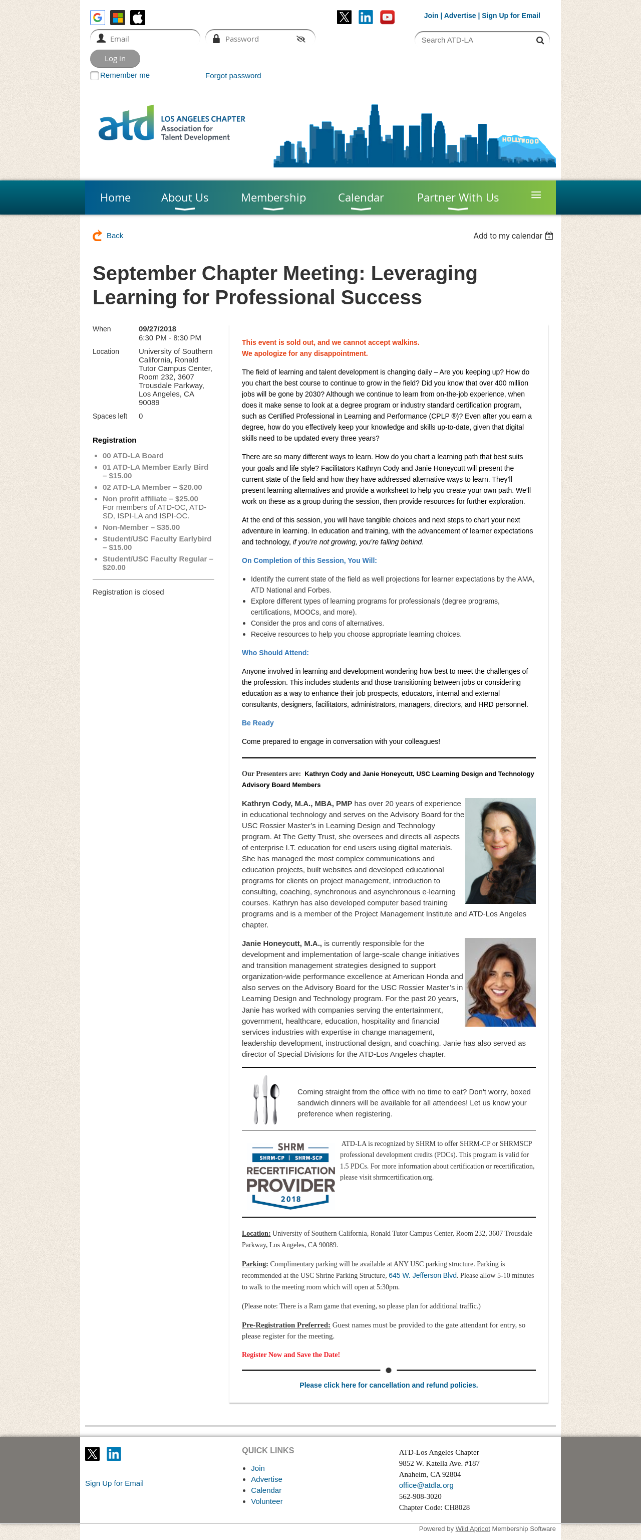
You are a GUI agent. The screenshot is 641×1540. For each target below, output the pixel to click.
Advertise (460, 16)
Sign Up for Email (114, 1483)
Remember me (125, 75)
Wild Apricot (473, 1528)
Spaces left (110, 416)
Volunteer (266, 1501)
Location (106, 351)
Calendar (266, 1490)
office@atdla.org (426, 1485)
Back (115, 235)
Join (431, 16)
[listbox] (514, 236)
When (102, 329)
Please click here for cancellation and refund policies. (388, 1385)
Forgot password (233, 75)
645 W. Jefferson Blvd (423, 1275)
